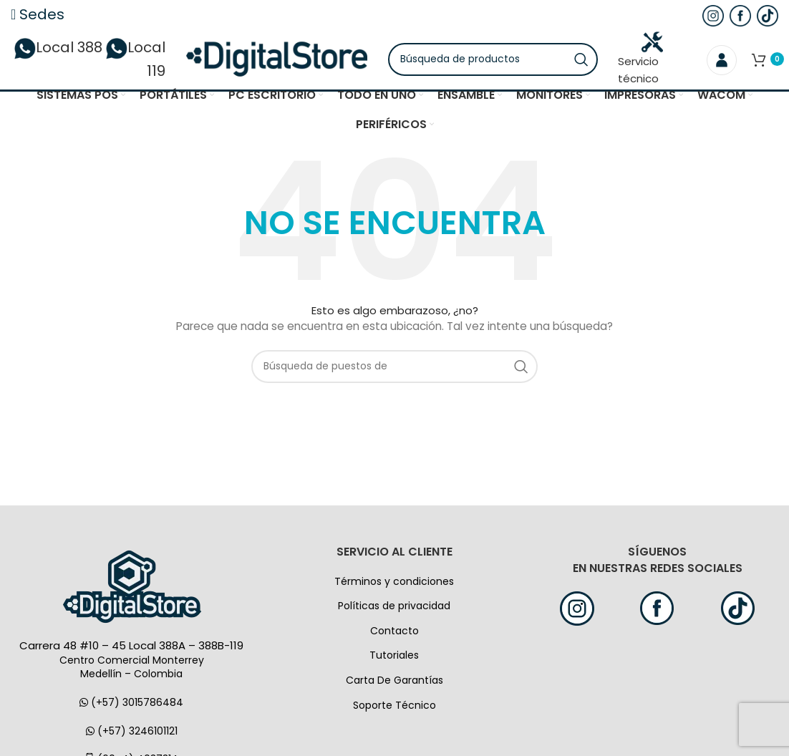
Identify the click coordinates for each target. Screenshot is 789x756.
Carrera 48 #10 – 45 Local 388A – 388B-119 (131, 648)
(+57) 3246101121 (132, 734)
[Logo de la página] (276, 60)
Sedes (37, 14)
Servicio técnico (645, 60)
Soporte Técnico (394, 708)
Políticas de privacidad (394, 609)
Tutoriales (394, 658)
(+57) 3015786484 (131, 706)
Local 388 (91, 49)
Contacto (394, 634)
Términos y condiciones (394, 584)
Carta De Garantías (394, 684)
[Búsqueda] (499, 60)
